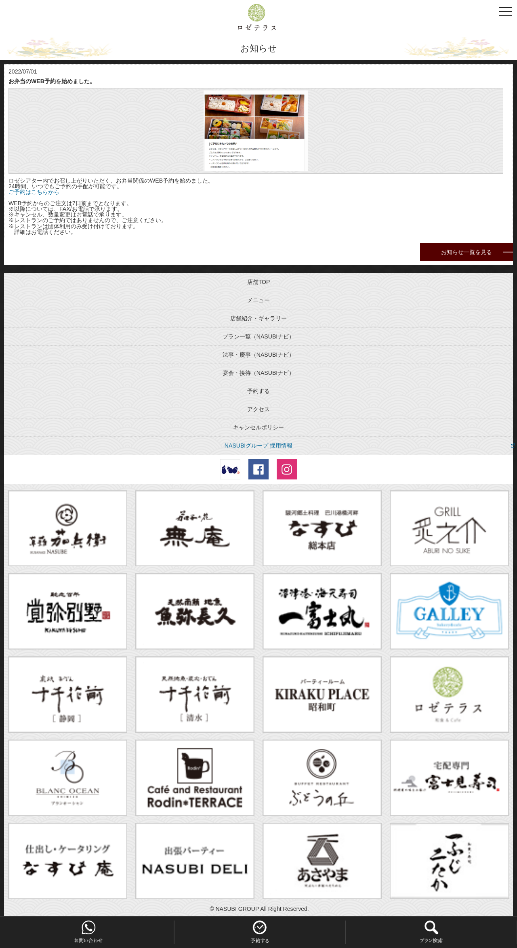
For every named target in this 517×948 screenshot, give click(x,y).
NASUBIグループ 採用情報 (258, 445)
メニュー (258, 300)
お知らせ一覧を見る (466, 252)
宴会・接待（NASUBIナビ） (258, 373)
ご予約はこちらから (33, 192)
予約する (258, 391)
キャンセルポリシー (258, 427)
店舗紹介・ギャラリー (258, 318)
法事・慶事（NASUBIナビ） (258, 354)
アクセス (258, 409)
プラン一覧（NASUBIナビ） (258, 336)
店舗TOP (258, 282)
